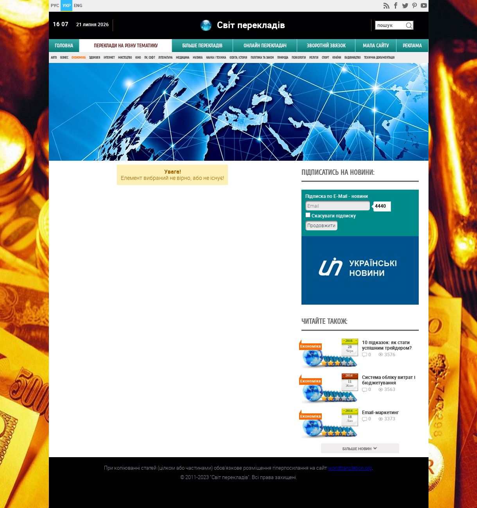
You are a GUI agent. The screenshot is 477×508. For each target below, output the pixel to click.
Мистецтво (125, 57)
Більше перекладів (202, 45)
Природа (282, 57)
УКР (66, 5)
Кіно (138, 57)
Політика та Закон (262, 57)
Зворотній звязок (326, 45)
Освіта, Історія (238, 57)
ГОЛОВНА (64, 45)
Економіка (79, 57)
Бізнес (64, 57)
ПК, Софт (149, 57)
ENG (78, 5)
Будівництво (352, 57)
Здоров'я (94, 57)
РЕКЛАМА (412, 45)
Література (165, 57)
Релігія (313, 57)
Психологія (299, 57)
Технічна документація (379, 57)
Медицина (182, 57)
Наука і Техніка (216, 57)
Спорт (325, 57)
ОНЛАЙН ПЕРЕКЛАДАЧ (265, 45)
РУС (54, 5)
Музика (198, 57)
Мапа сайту (376, 45)
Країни (336, 57)
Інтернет (109, 57)
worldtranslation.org (350, 467)
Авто (54, 57)
